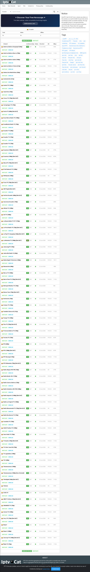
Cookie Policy (46, 569)
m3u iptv (79, 57)
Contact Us (31, 6)
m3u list (64, 57)
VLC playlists (81, 43)
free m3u (64, 60)
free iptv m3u (71, 57)
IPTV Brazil (72, 50)
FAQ (24, 6)
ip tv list (73, 72)
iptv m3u (64, 55)
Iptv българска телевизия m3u (70, 53)
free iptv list (65, 62)
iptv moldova (65, 72)
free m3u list (65, 67)
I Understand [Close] (55, 569)
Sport (19, 6)
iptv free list (82, 67)
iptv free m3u (81, 64)
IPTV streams (72, 43)
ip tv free (79, 72)
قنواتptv (64, 38)
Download (10, 56)
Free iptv (75, 41)
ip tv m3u (76, 69)
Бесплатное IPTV (77, 48)
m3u (80, 41)
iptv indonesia (74, 67)
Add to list (35, 40)
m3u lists (64, 69)
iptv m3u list (78, 60)
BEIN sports (83, 53)
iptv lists (64, 64)
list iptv (70, 69)
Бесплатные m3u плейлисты (77, 45)
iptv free (70, 55)
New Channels (11, 6)
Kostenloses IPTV (66, 41)
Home (3, 6)
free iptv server (72, 64)
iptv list (80, 55)
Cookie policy (49, 6)
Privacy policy (39, 6)
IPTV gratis (65, 50)
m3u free (71, 60)
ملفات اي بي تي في (73, 38)
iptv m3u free (79, 62)
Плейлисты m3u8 (66, 48)
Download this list (26, 40)
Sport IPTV (64, 45)
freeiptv (72, 62)
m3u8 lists (64, 43)
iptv (84, 41)
